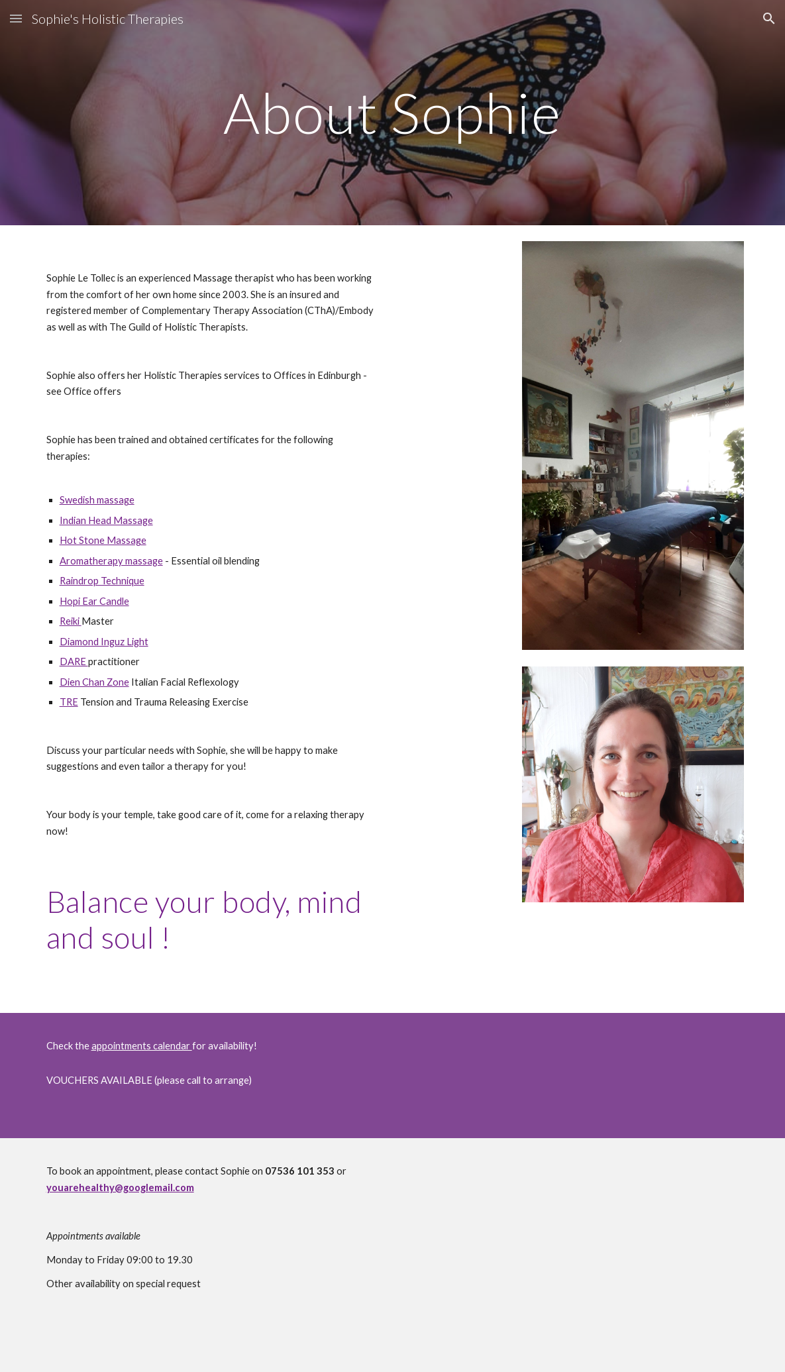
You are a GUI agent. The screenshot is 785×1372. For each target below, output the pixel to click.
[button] (16, 18)
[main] (393, 112)
